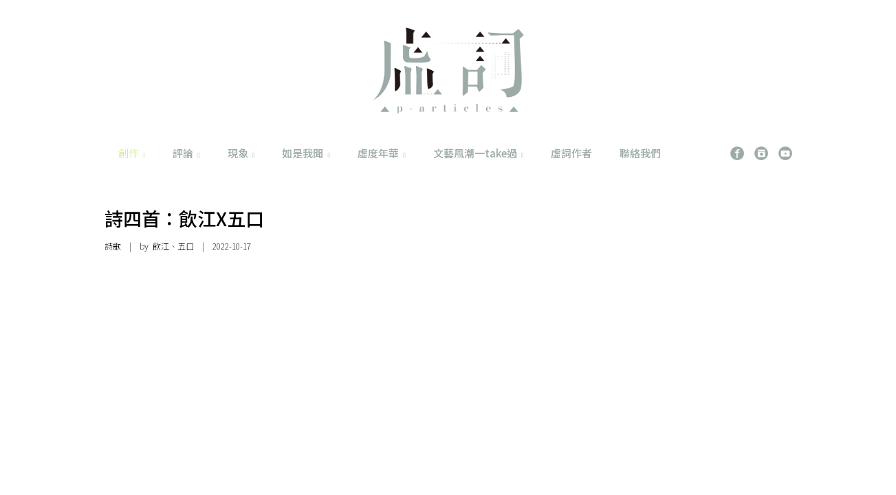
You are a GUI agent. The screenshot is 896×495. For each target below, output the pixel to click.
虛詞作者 (571, 153)
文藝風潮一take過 (478, 153)
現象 (241, 153)
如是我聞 (306, 153)
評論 (186, 153)
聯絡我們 (640, 153)
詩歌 (113, 246)
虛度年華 (382, 153)
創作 (132, 153)
